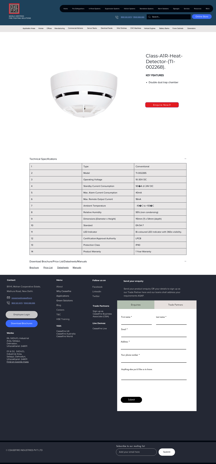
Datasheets (63, 267)
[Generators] (191, 28)
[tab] (135, 304)
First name (125, 317)
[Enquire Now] (162, 104)
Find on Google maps (18, 361)
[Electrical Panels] (106, 28)
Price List (48, 267)
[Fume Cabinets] (178, 28)
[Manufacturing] (59, 28)
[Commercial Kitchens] (75, 28)
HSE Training (62, 319)
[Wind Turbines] (121, 28)
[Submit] (131, 400)
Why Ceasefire (63, 291)
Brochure (34, 267)
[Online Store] (202, 16)
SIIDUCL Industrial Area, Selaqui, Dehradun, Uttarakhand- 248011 (17, 355)
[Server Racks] (92, 28)
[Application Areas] (29, 28)
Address (124, 342)
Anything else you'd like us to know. (136, 369)
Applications (62, 296)
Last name (160, 317)
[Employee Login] (22, 314)
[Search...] (168, 16)
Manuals (77, 267)
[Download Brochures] (22, 323)
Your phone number (129, 355)
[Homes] (41, 28)
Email (123, 329)
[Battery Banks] (164, 28)
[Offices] (49, 28)
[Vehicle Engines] (149, 28)
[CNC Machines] (135, 28)
